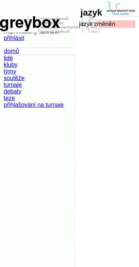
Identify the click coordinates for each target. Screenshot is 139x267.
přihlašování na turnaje (34, 105)
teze (9, 98)
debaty (12, 91)
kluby (10, 65)
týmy (10, 71)
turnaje (13, 85)
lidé (8, 58)
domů (11, 51)
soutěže (14, 78)
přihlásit (14, 38)
